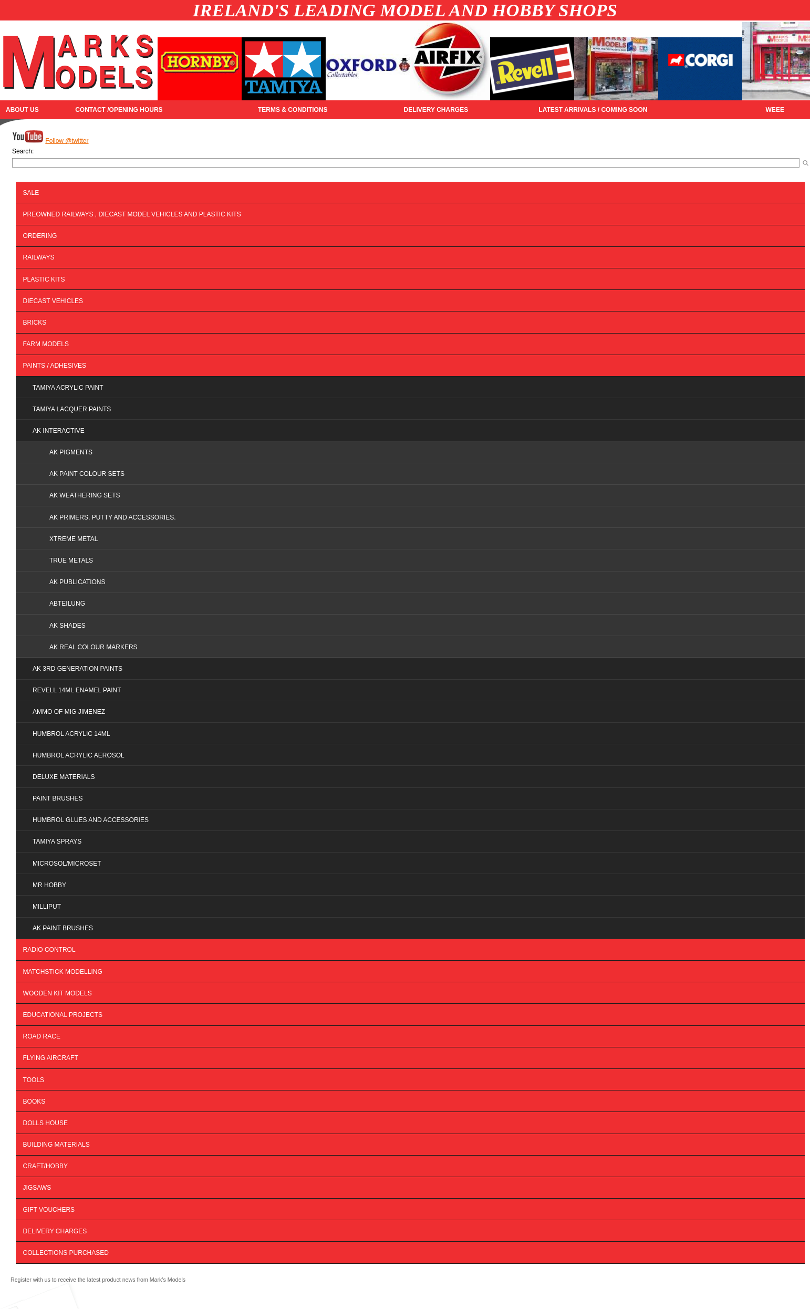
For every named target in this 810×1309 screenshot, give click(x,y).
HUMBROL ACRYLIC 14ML (71, 733)
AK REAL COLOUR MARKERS (93, 647)
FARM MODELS (46, 344)
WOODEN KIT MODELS (57, 993)
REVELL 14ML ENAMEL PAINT (77, 690)
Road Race (41, 1036)
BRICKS (35, 322)
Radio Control (49, 949)
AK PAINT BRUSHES (63, 928)
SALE (31, 192)
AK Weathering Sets (84, 495)
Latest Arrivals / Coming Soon (592, 109)
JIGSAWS (37, 1187)
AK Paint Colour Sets (86, 473)
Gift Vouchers (49, 1209)
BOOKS (34, 1101)
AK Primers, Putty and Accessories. (112, 517)
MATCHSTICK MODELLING (62, 971)
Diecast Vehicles (53, 301)
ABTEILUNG (67, 603)
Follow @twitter (66, 140)
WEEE (775, 109)
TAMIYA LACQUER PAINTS (72, 409)
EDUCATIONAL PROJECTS (62, 1015)
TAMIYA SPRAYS (57, 841)
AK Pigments (70, 452)
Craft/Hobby (45, 1166)
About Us (22, 109)
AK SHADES (67, 625)
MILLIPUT (47, 906)
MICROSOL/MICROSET (67, 863)
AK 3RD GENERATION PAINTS (77, 668)
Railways (39, 257)
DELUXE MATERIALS (64, 777)
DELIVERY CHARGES (435, 109)
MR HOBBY (49, 885)
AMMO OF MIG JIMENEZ (69, 711)
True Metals (71, 560)
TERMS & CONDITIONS (293, 109)
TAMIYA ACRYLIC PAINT (68, 387)
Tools (33, 1080)
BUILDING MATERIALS (56, 1144)
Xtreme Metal (73, 539)
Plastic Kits (44, 279)
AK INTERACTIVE (59, 430)
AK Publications (77, 582)
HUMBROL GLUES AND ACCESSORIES (91, 820)
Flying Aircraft (50, 1058)
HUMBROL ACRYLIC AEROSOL (78, 755)
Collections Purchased (66, 1252)
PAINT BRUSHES (58, 798)
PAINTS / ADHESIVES (54, 365)
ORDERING (40, 236)
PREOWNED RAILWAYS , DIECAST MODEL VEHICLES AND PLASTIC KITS (132, 214)
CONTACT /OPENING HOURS (118, 109)
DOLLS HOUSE (45, 1123)
